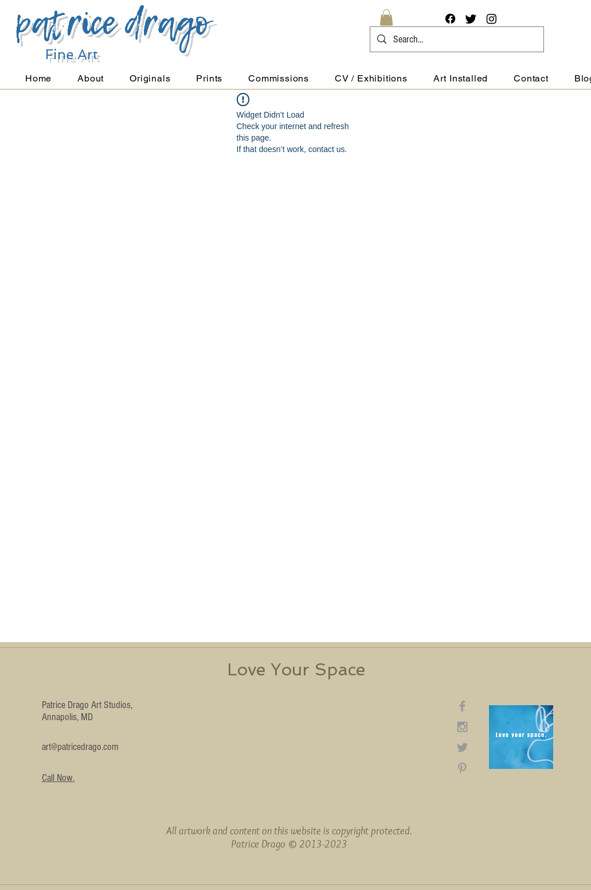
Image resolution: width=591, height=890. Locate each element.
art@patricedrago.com (80, 747)
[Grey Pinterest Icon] (462, 768)
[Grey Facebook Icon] (462, 706)
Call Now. (58, 778)
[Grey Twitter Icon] (462, 747)
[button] (386, 17)
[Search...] (456, 39)
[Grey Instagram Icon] (462, 727)
